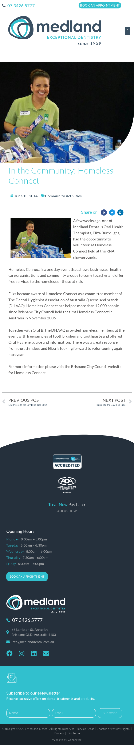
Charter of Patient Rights (113, 728)
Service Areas (85, 728)
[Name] (28, 713)
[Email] (74, 713)
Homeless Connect (30, 372)
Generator (75, 739)
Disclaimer (74, 733)
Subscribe (110, 713)
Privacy (59, 733)
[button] (127, 31)
